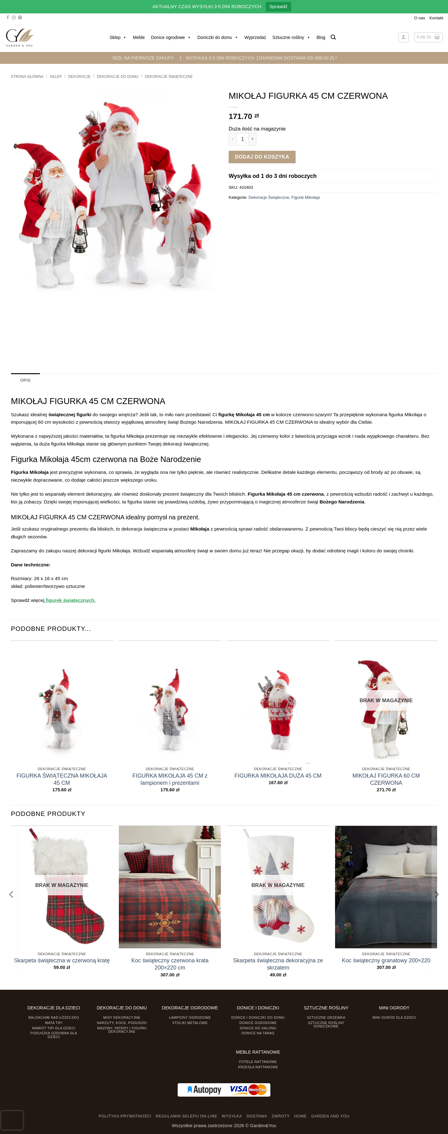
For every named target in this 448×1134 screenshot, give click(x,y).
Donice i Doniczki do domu (258, 1017)
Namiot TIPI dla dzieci (53, 1028)
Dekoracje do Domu (118, 76)
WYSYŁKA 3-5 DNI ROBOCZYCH (220, 57)
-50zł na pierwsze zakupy (142, 57)
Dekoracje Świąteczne (169, 76)
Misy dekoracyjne (121, 1017)
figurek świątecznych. (70, 600)
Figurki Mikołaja (306, 197)
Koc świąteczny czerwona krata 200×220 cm (169, 964)
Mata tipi (53, 1022)
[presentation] (12, 1120)
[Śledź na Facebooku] (8, 18)
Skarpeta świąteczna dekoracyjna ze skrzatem (278, 964)
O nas (419, 18)
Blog (321, 37)
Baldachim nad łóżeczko (54, 1017)
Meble (139, 37)
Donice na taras (258, 1033)
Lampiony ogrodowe (190, 1017)
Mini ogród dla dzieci (394, 1017)
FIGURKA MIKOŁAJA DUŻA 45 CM (278, 775)
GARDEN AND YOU (330, 1116)
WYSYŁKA (232, 1116)
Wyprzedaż (255, 37)
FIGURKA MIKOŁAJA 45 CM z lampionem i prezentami (170, 779)
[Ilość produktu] (242, 139)
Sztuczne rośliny (291, 37)
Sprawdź (278, 6)
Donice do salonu (258, 1028)
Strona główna (27, 76)
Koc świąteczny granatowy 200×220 (386, 960)
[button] (333, 37)
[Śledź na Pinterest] (20, 18)
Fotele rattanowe (258, 1062)
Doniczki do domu (217, 37)
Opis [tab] (25, 380)
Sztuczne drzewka (326, 1017)
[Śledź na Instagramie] (14, 18)
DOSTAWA (256, 1116)
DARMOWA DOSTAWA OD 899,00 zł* (298, 57)
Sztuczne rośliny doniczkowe (326, 1024)
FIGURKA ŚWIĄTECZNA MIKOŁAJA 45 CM (61, 779)
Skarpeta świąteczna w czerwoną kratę (62, 960)
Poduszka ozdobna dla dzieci (53, 1034)
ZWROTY (281, 1116)
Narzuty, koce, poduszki (122, 1022)
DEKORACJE (79, 76)
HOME (300, 1116)
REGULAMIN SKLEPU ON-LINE (186, 1116)
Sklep (118, 37)
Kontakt (436, 18)
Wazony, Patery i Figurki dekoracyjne (122, 1029)
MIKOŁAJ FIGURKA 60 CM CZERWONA (386, 779)
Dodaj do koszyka (262, 157)
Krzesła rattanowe (258, 1067)
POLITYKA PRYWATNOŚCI (125, 1116)
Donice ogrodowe (171, 37)
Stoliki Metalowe (190, 1022)
